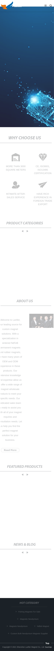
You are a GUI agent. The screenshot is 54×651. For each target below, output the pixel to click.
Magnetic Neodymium (29, 619)
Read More (10, 450)
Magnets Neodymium (19, 626)
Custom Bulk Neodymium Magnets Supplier (29, 633)
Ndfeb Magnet (43, 626)
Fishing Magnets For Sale (29, 612)
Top (47, 643)
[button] (45, 5)
